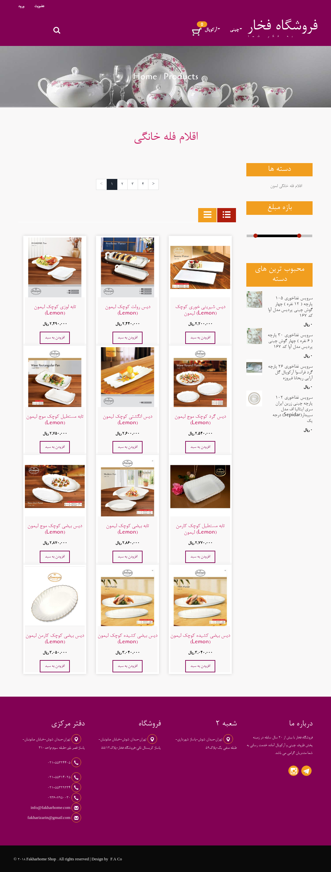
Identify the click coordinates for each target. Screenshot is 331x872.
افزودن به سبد (200, 338)
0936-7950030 (59, 798)
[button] (197, 32)
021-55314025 (59, 777)
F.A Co (116, 860)
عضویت (39, 6)
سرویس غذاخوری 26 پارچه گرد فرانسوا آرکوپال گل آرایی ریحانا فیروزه (290, 372)
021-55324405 (59, 763)
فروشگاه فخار (282, 27)
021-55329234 (59, 788)
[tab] (226, 215)
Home (145, 78)
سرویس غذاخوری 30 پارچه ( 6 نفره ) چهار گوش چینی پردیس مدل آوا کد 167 (290, 341)
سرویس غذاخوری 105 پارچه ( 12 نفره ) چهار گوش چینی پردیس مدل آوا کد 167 (290, 307)
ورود (21, 6)
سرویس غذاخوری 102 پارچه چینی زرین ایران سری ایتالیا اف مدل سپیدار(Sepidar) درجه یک (292, 409)
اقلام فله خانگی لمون (286, 186)
